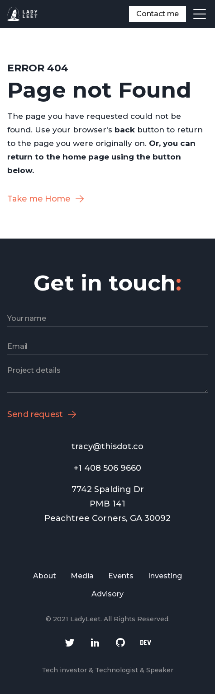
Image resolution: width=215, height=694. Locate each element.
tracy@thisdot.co (107, 446)
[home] (22, 14)
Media (82, 576)
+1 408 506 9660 (107, 468)
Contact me (157, 13)
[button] (199, 14)
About (44, 576)
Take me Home (39, 199)
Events (121, 576)
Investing (165, 576)
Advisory (107, 594)
